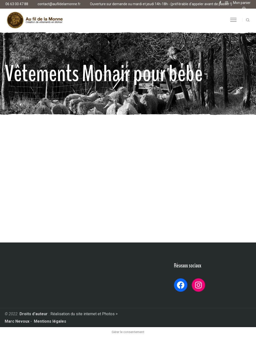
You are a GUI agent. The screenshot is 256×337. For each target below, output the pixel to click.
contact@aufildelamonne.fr (59, 4)
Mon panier (242, 3)
